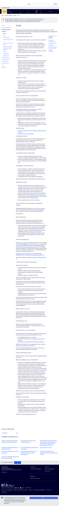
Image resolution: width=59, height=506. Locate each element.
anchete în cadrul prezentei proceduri (25, 247)
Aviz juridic (49, 489)
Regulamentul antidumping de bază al (24, 253)
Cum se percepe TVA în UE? (46, 447)
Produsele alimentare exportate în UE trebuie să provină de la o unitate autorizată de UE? (28, 453)
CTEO (50, 11)
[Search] (55, 4)
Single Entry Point (31, 11)
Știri (17, 432)
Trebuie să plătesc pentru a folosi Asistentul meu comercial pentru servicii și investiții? (48, 453)
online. (41, 191)
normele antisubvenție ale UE (39, 371)
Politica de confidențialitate (39, 489)
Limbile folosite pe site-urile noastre (20, 489)
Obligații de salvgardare (51, 51)
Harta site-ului (47, 470)
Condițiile (28, 279)
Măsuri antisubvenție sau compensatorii (53, 48)
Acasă (9, 11)
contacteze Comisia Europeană (34, 231)
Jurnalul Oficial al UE (35, 244)
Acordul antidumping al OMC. (36, 255)
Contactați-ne (28, 487)
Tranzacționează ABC (16, 12)
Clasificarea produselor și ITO (52, 41)
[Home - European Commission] (8, 485)
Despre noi (55, 12)
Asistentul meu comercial (39, 208)
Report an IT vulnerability (6, 489)
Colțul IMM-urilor (37, 11)
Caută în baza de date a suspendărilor (26, 133)
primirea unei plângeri (22, 242)
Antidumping (51, 45)
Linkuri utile (4, 432)
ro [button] (29, 4)
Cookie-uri (31, 489)
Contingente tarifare (53, 43)
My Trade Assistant (32, 52)
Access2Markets (4, 466)
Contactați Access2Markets (35, 468)
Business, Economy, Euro (35, 478)
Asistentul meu (4, 12)
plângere (34, 225)
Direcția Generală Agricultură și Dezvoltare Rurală (34, 194)
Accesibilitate (4, 492)
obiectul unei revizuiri (22, 334)
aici (23, 49)
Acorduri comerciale (24, 12)
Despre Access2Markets (49, 468)
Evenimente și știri (44, 12)
